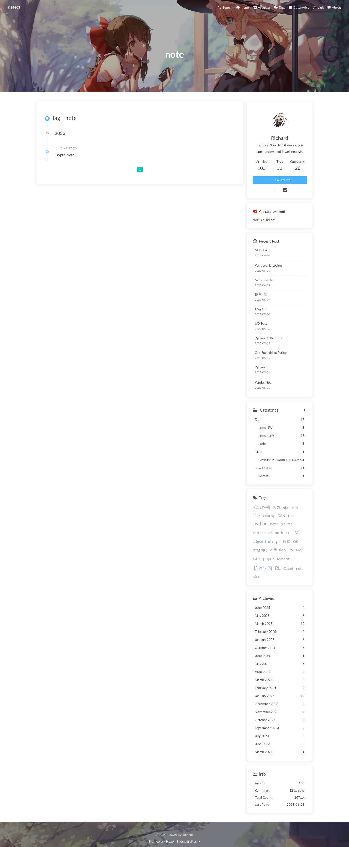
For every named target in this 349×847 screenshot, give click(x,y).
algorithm (278, 534)
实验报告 (259, 509)
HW (254, 552)
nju (282, 509)
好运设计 (258, 311)
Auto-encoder (261, 282)
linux (291, 509)
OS (253, 543)
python (292, 518)
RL (275, 561)
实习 (274, 509)
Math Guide (260, 252)
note (297, 561)
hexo (255, 526)
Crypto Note (66, 158)
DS (296, 543)
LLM (301, 509)
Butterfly (193, 834)
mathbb (282, 526)
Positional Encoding (265, 267)
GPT (263, 552)
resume (267, 526)
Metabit (290, 552)
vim (254, 569)
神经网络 (265, 543)
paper (275, 551)
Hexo (170, 834)
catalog (256, 518)
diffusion (283, 543)
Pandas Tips (260, 384)
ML (263, 534)
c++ (254, 534)
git (293, 535)
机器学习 (260, 561)
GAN (269, 518)
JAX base (258, 325)
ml (292, 526)
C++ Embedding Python (268, 354)
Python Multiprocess (266, 340)
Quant (286, 561)
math (301, 526)
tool (279, 518)
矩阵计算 (258, 296)
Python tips (260, 369)
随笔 (301, 534)
